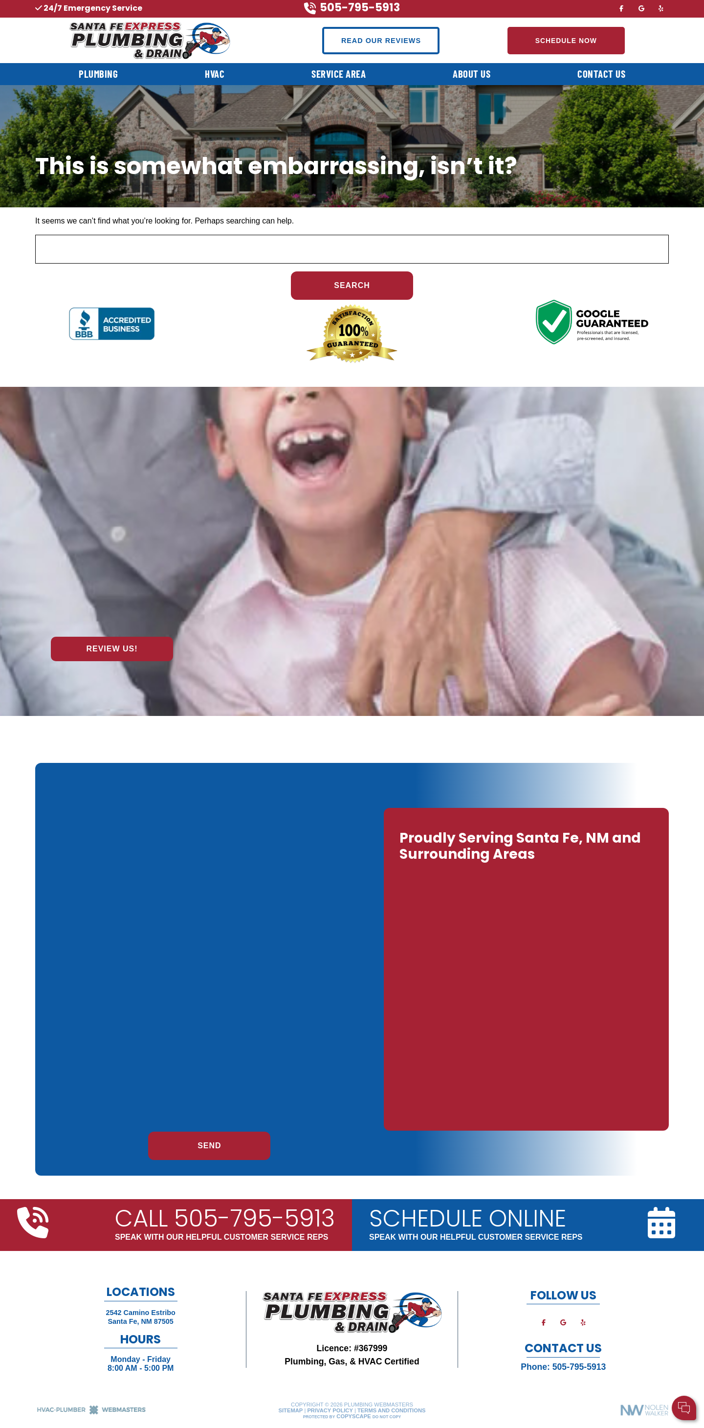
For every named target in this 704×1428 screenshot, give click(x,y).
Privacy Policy (329, 1410)
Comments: (566, 1379)
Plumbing (98, 73)
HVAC (214, 73)
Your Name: (567, 1358)
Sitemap (291, 1410)
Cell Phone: (566, 1368)
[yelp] (661, 8)
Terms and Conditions (391, 1410)
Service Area (338, 73)
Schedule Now (566, 41)
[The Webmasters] (91, 1413)
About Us (471, 73)
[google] (641, 8)
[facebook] (621, 8)
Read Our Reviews (381, 41)
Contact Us (601, 73)
